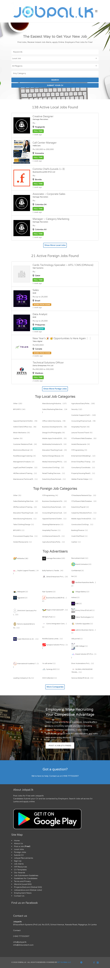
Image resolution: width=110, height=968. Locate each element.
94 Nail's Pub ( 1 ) (48, 617)
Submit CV (19, 855)
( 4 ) (25, 444)
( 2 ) (83, 456)
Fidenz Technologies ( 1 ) (82, 617)
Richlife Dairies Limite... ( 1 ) (52, 639)
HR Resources (20, 867)
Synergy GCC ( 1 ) (50, 669)
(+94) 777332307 (21, 936)
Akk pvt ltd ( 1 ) (76, 639)
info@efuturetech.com (23, 945)
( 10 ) (83, 415)
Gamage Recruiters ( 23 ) (53, 558)
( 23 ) (17, 404)
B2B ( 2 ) (76, 604)
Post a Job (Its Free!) (60, 745)
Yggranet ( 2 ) (20, 598)
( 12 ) (76, 409)
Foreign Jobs (20, 852)
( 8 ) (24, 427)
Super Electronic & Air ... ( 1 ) (25, 639)
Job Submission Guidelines (26, 875)
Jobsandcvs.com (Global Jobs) (28, 890)
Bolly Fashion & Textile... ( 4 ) (52, 571)
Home (17, 840)
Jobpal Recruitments (23, 858)
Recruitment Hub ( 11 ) (79, 558)
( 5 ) (21, 433)
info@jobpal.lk (19, 942)
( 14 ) (19, 409)
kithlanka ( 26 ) (20, 558)
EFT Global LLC (64, 962)
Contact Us (19, 896)
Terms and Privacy (22, 881)
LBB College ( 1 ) (79, 646)
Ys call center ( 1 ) (48, 663)
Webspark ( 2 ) (20, 592)
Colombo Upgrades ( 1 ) (82, 624)
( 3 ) (23, 450)
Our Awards (19, 872)
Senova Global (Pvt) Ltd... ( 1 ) (82, 678)
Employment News (22, 893)
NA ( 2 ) (74, 576)
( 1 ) (83, 468)
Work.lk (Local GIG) (22, 884)
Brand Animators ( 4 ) (81, 564)
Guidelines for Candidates (25, 878)
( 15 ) (83, 404)
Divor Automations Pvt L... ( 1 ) (82, 663)
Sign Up (17, 861)
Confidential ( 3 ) (77, 571)
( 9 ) (25, 421)
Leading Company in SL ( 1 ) (23, 678)
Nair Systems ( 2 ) (48, 592)
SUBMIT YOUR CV (55, 85)
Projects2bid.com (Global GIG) (28, 887)
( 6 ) (54, 427)
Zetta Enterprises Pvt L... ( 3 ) (55, 577)
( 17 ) (54, 404)
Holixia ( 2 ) (75, 597)
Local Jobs (19, 849)
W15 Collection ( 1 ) (49, 678)
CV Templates (20, 869)
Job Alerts (19, 864)
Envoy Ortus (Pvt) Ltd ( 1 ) (82, 610)
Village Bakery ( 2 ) (80, 592)
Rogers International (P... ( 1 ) (55, 610)
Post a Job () (22, 846)
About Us (18, 843)
